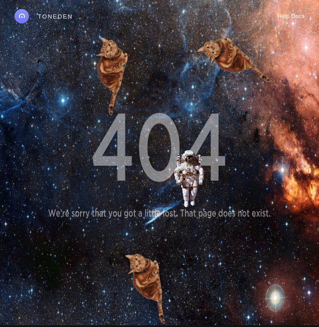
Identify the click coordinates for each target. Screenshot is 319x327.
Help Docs (291, 16)
